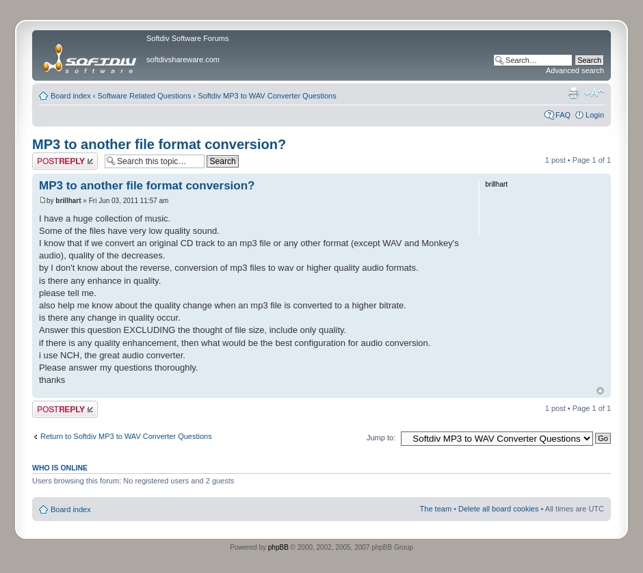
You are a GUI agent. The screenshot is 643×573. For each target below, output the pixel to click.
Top (600, 391)
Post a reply (65, 161)
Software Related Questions (145, 96)
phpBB (278, 547)
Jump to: (381, 438)
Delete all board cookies (498, 509)
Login (595, 115)
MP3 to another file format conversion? (159, 144)
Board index (71, 96)
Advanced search (575, 70)
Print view (573, 93)
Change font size (594, 93)
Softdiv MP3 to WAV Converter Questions (267, 96)
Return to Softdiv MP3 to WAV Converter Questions (126, 436)
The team (435, 509)
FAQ (562, 115)
